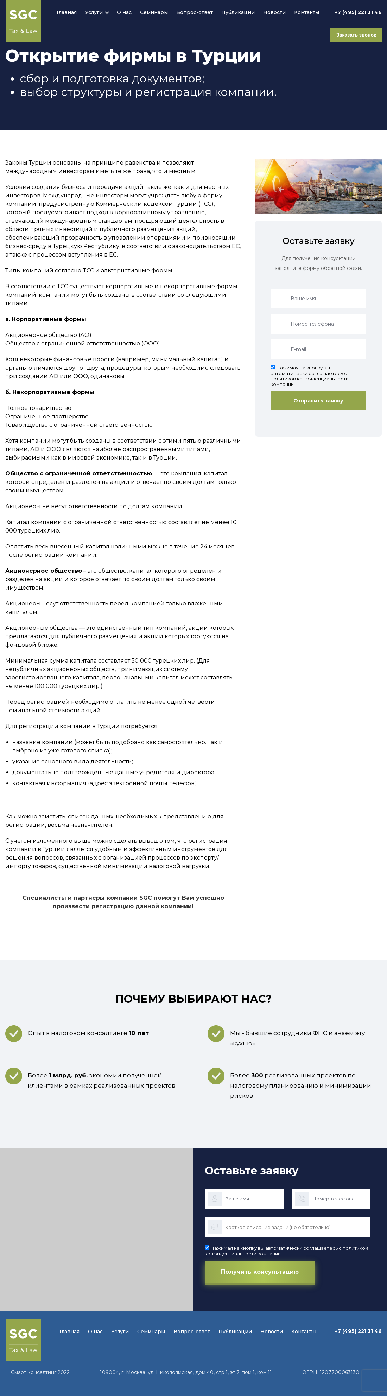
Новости (274, 12)
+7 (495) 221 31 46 (358, 12)
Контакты (306, 12)
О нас (124, 12)
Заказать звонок (355, 35)
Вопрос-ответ (194, 12)
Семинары (154, 12)
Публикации (238, 12)
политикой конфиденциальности (310, 378)
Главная (67, 12)
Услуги (94, 12)
